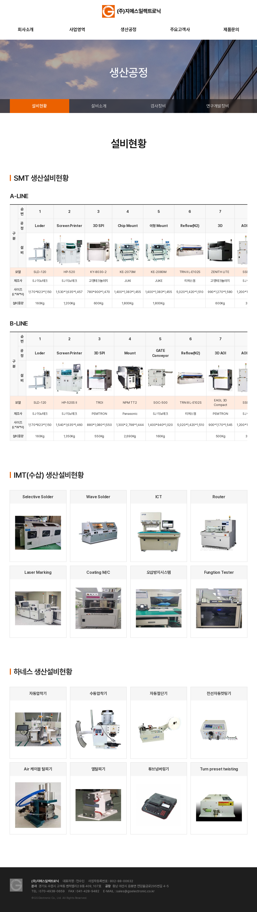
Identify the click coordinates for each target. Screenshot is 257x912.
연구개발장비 (217, 105)
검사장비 (158, 105)
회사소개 (26, 29)
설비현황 (39, 105)
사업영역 (77, 29)
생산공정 (128, 29)
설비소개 (98, 105)
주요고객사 (180, 29)
